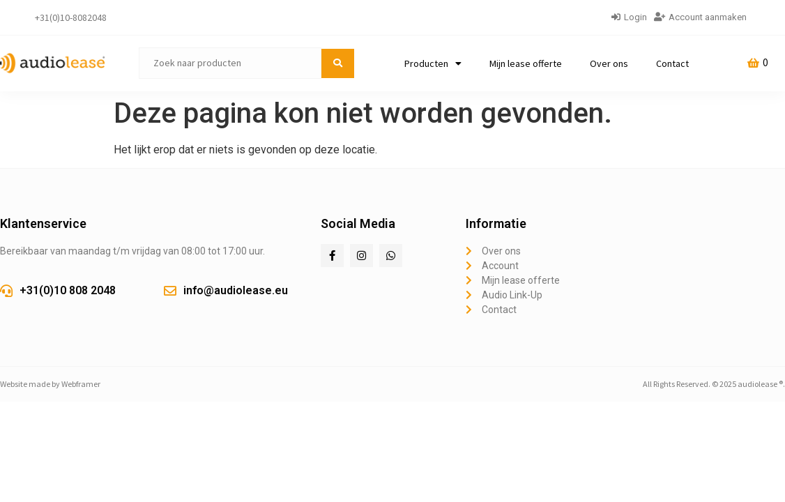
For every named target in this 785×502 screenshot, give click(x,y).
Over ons (609, 63)
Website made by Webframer (50, 384)
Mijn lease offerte (525, 63)
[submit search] (337, 63)
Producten (433, 63)
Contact (672, 63)
